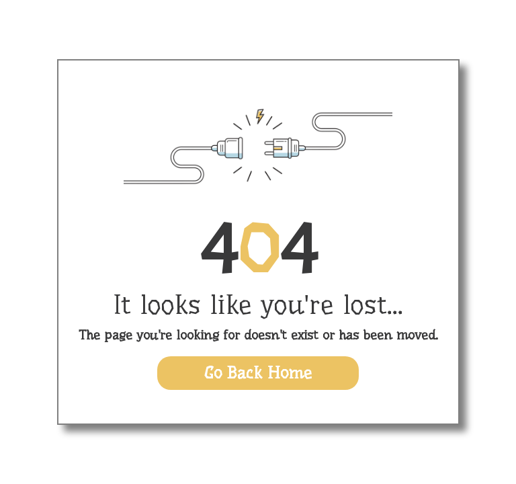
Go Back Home (258, 372)
